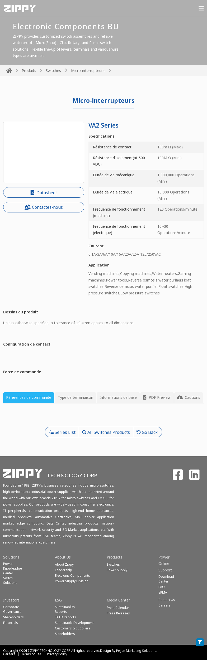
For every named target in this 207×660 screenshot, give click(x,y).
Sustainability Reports (65, 609)
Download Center (166, 579)
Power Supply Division (71, 581)
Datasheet (44, 193)
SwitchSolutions (10, 580)
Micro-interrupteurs (88, 70)
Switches (53, 70)
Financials (10, 622)
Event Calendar (118, 607)
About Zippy (64, 564)
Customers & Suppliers (72, 628)
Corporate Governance (12, 609)
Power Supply (117, 570)
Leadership (63, 570)
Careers (9, 654)
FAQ (161, 587)
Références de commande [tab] (28, 397)
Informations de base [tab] (118, 397)
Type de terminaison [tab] (75, 397)
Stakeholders (65, 634)
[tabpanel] (103, 417)
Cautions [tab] (188, 397)
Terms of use (31, 654)
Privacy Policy (57, 654)
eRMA (162, 592)
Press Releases (118, 613)
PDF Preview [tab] (157, 397)
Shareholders (13, 617)
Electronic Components (72, 575)
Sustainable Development (74, 622)
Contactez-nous (44, 207)
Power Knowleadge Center (12, 568)
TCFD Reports (65, 617)
